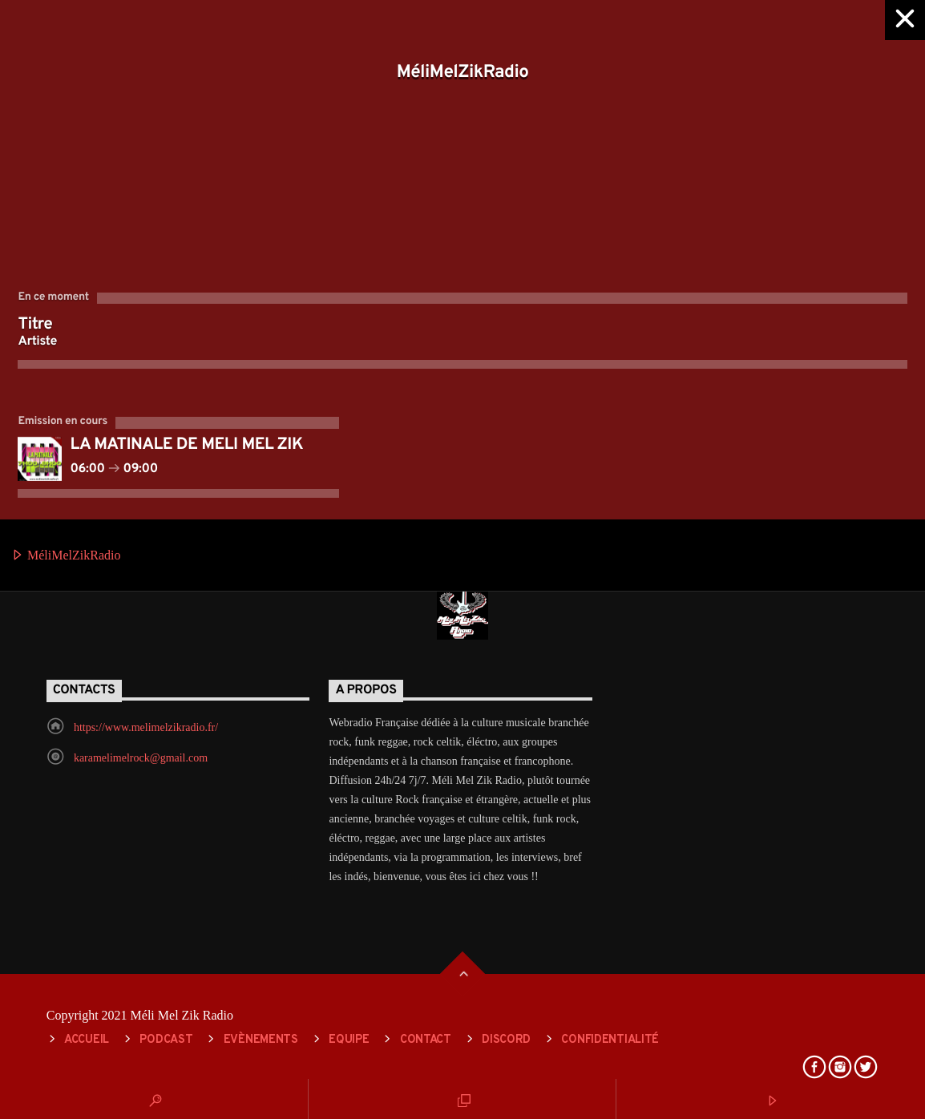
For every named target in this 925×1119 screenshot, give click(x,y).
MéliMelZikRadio (65, 556)
